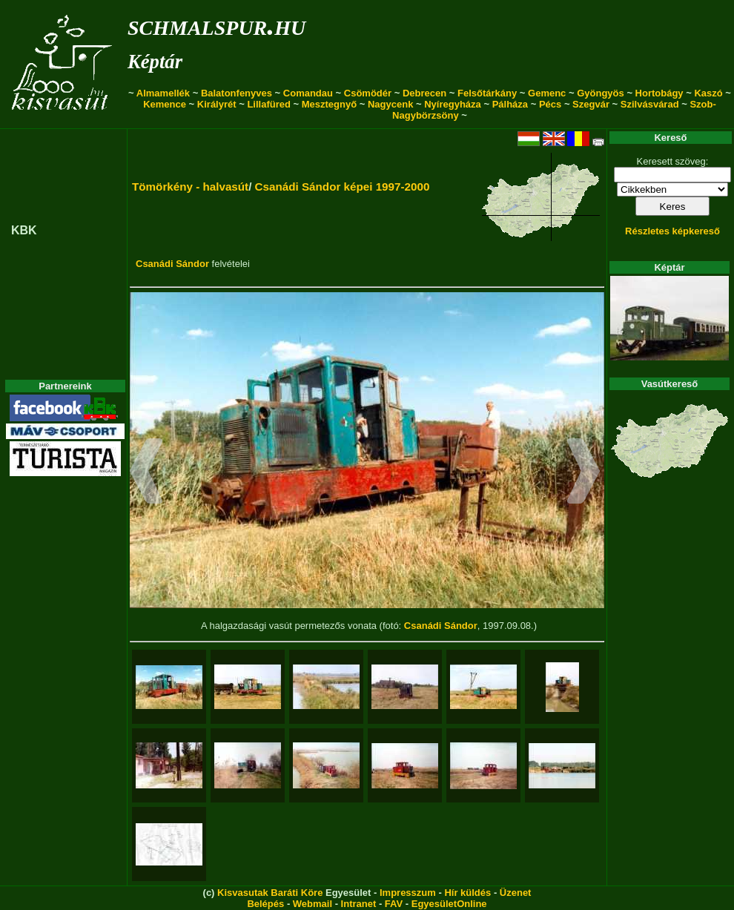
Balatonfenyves (236, 93)
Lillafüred (269, 104)
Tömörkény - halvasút (190, 186)
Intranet (359, 903)
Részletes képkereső (672, 231)
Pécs (550, 104)
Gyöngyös (600, 93)
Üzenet (516, 892)
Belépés (265, 903)
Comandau (308, 93)
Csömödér (367, 93)
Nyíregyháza (452, 104)
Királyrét (217, 104)
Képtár (155, 61)
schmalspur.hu (216, 25)
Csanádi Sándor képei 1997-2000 (342, 186)
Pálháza (510, 104)
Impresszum (408, 892)
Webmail (312, 903)
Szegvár (590, 104)
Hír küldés (467, 892)
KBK (24, 230)
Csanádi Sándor (172, 263)
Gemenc (547, 93)
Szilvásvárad (650, 104)
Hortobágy (659, 93)
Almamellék (163, 93)
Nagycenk (390, 104)
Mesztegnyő (329, 104)
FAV (394, 903)
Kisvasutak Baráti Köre (270, 892)
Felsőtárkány (487, 93)
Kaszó (708, 93)
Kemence (164, 104)
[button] (146, 473)
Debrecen (424, 93)
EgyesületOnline (449, 903)
